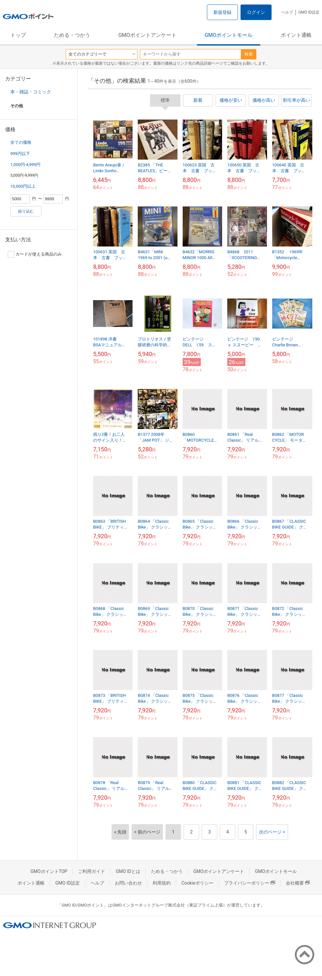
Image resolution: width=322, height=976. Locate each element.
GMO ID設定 (308, 12)
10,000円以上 (23, 186)
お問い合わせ (128, 883)
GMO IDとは (128, 871)
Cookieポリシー (197, 883)
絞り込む (26, 211)
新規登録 (222, 12)
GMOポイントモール (228, 35)
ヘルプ (287, 12)
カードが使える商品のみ (35, 254)
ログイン (256, 12)
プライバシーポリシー (249, 883)
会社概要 (298, 883)
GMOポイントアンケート (147, 35)
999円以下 (20, 153)
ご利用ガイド (91, 871)
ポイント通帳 (296, 35)
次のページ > (272, 831)
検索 (248, 54)
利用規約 (162, 883)
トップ (18, 35)
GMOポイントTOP (48, 871)
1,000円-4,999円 (25, 164)
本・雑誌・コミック (30, 91)
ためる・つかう (72, 35)
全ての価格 (20, 142)
